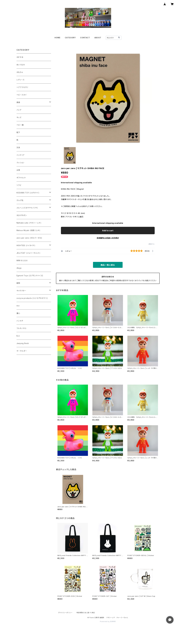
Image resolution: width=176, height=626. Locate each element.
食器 (18, 102)
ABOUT (97, 38)
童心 (18, 313)
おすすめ (20, 57)
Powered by (108, 621)
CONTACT (85, 38)
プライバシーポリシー (65, 613)
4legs (19, 268)
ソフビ (19, 185)
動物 (18, 283)
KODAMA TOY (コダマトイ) (28, 193)
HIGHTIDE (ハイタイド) (26, 245)
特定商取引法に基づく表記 (85, 613)
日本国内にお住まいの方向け (108, 238)
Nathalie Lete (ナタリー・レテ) (29, 223)
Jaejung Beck (23, 343)
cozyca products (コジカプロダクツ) (32, 298)
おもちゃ (20, 72)
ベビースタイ (22, 95)
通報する (151, 244)
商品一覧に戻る (108, 265)
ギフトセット (21, 178)
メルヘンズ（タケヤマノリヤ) (27, 208)
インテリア (21, 155)
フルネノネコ (21, 328)
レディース (21, 80)
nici (18, 306)
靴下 (18, 132)
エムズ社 (20, 200)
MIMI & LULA (22, 260)
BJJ (18, 336)
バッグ (19, 110)
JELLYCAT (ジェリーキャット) (28, 253)
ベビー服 (20, 125)
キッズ (19, 117)
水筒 (18, 170)
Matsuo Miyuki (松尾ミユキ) (28, 230)
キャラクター (21, 291)
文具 (18, 147)
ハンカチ (20, 321)
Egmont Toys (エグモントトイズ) (30, 275)
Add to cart (107, 230)
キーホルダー (22, 351)
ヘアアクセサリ (22, 87)
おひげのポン (22, 215)
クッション (20, 163)
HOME (57, 38)
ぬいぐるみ (21, 65)
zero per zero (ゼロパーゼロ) (29, 238)
